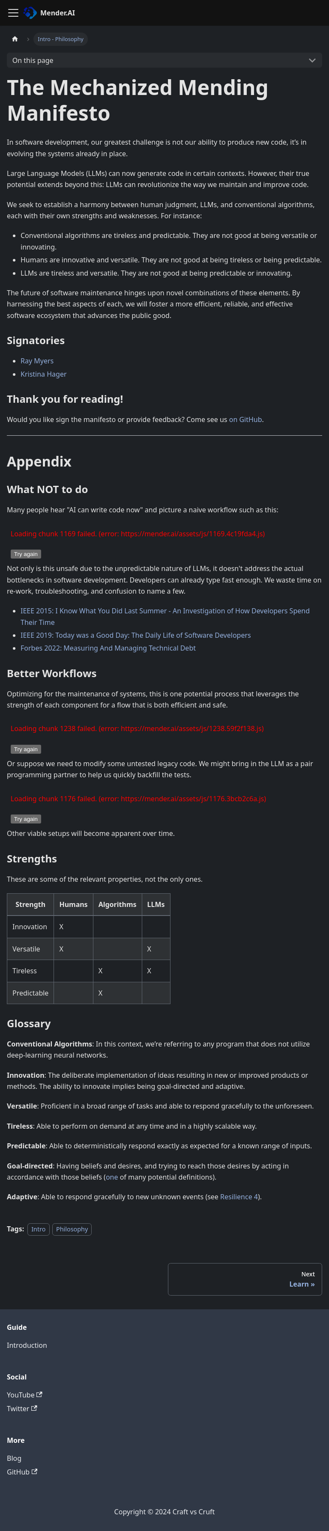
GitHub (22, 1472)
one (112, 1177)
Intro (38, 1229)
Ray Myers (37, 361)
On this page (33, 60)
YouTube (24, 1395)
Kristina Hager (44, 374)
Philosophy (72, 1229)
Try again (26, 554)
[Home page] (15, 39)
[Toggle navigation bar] (13, 12)
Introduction (27, 1345)
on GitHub (245, 419)
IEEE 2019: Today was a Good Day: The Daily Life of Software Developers (136, 635)
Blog (14, 1458)
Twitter (22, 1408)
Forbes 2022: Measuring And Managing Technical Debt (108, 648)
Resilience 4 (239, 1196)
